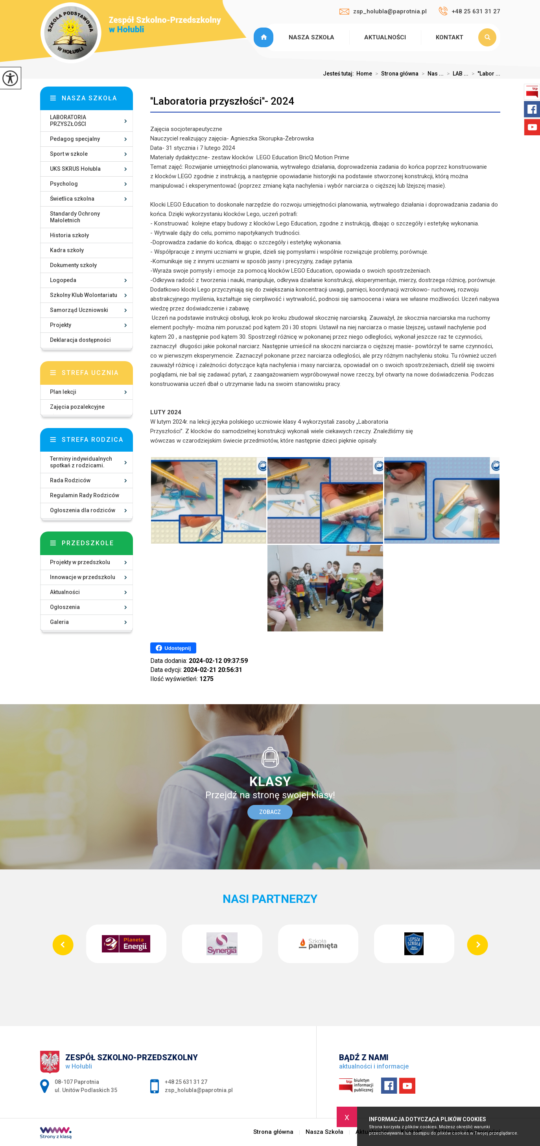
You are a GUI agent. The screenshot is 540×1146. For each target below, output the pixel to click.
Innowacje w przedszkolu (82, 577)
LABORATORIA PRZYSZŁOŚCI (68, 120)
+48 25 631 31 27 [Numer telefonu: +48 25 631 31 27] (186, 1082)
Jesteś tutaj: (339, 73)
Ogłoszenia (65, 607)
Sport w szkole (69, 154)
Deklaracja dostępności (80, 340)
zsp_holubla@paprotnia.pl (383, 11)
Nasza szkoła (89, 98)
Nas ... (431, 73)
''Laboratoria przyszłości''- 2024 (222, 101)
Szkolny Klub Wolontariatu (83, 295)
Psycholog (64, 184)
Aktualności (385, 37)
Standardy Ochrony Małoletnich (75, 216)
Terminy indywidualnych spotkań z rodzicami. (81, 462)
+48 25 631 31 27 (469, 11)
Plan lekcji (63, 392)
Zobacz (270, 812)
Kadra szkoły (67, 250)
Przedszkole (88, 543)
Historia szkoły (69, 235)
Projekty (60, 325)
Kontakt (449, 37)
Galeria (59, 622)
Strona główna (265, 37)
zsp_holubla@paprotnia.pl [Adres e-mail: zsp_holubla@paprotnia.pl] (199, 1090)
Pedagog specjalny (75, 139)
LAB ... (456, 73)
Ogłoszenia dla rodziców (82, 510)
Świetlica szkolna (72, 199)
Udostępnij (173, 648)
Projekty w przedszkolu (80, 562)
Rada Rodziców (70, 480)
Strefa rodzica (92, 439)
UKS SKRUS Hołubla (75, 169)
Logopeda (63, 280)
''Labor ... (484, 73)
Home (364, 73)
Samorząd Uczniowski (79, 310)
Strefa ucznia (90, 372)
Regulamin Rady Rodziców (84, 495)
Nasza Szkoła (311, 37)
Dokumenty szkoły (73, 265)
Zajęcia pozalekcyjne (77, 407)
